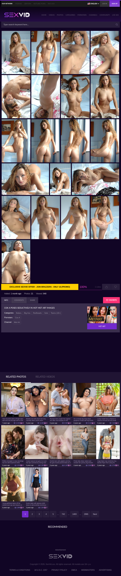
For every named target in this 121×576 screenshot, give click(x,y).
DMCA (74, 570)
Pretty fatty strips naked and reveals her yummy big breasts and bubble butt (83, 462)
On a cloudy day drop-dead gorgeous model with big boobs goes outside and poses (83, 419)
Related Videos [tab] (45, 376)
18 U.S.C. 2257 (40, 570)
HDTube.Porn (39, 4)
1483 (74, 514)
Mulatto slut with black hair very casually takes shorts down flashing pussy (36, 419)
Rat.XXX (51, 4)
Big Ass (27, 313)
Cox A (17, 318)
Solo (46, 313)
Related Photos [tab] (16, 376)
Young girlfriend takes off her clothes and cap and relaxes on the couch (12, 504)
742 (63, 514)
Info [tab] (6, 300)
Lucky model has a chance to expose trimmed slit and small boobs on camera (106, 419)
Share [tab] (32, 300)
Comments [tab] (19, 300)
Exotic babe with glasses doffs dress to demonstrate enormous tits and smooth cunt (36, 504)
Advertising (105, 570)
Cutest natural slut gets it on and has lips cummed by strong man (36, 462)
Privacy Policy (59, 570)
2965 (86, 514)
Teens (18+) (56, 313)
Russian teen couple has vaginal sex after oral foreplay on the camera (60, 419)
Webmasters (88, 570)
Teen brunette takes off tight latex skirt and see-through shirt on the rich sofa (12, 419)
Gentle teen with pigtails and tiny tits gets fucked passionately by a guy (60, 462)
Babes (18, 313)
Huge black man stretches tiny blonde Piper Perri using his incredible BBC (106, 462)
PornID (18, 4)
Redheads (37, 313)
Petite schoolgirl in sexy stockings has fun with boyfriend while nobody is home (13, 462)
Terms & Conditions (19, 570)
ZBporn (27, 4)
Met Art (17, 322)
